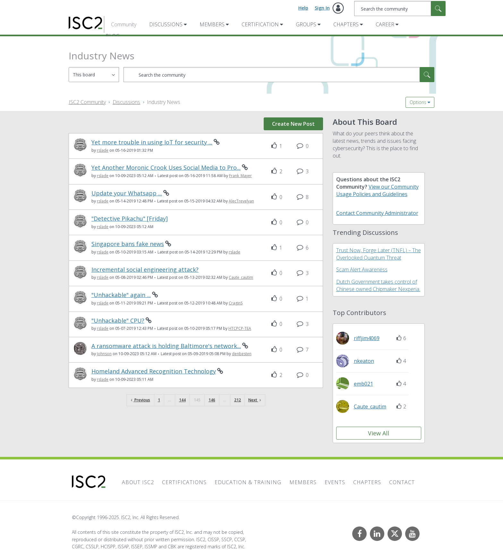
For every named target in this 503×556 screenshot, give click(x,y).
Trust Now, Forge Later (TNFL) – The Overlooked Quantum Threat (378, 254)
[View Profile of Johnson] (104, 353)
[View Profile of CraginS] (236, 303)
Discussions (166, 24)
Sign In (322, 8)
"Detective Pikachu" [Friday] (129, 218)
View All (378, 433)
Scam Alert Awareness (362, 269)
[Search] (400, 8)
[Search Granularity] (94, 74)
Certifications (184, 482)
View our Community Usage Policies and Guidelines (377, 190)
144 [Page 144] (182, 400)
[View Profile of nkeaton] (364, 360)
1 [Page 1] (159, 400)
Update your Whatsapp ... (126, 193)
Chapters (346, 24)
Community (123, 24)
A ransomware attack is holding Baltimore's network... (166, 346)
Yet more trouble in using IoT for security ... (151, 142)
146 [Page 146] (212, 400)
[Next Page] (254, 400)
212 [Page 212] (237, 400)
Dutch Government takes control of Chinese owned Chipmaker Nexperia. (378, 285)
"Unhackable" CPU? (117, 320)
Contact (402, 482)
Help (303, 8)
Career (385, 24)
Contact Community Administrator (377, 213)
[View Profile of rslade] (102, 150)
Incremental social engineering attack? (145, 269)
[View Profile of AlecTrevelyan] (241, 201)
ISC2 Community (87, 102)
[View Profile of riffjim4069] (366, 338)
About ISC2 (138, 482)
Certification (260, 24)
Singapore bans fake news (127, 244)
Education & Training (248, 482)
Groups (306, 24)
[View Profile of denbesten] (242, 353)
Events (335, 482)
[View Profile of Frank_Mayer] (240, 175)
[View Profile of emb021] (363, 383)
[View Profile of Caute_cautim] (241, 277)
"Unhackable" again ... (121, 295)
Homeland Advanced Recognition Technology (153, 371)
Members (212, 24)
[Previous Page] (140, 400)
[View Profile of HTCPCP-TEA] (239, 328)
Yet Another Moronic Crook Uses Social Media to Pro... (166, 167)
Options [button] (418, 102)
